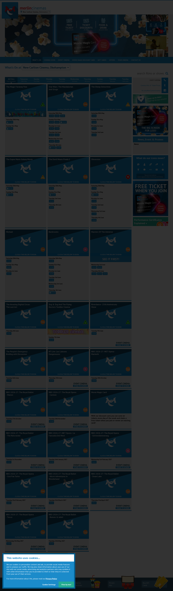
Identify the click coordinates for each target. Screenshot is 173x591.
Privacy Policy (51, 578)
